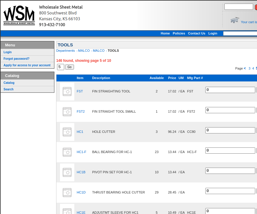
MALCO (84, 50)
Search (8, 89)
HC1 (80, 132)
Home (178, 33)
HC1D (81, 193)
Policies (192, 33)
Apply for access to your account (27, 65)
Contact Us (209, 33)
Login (225, 33)
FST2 (81, 112)
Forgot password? (16, 58)
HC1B (81, 173)
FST (80, 92)
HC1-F (81, 153)
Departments (66, 50)
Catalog (9, 82)
